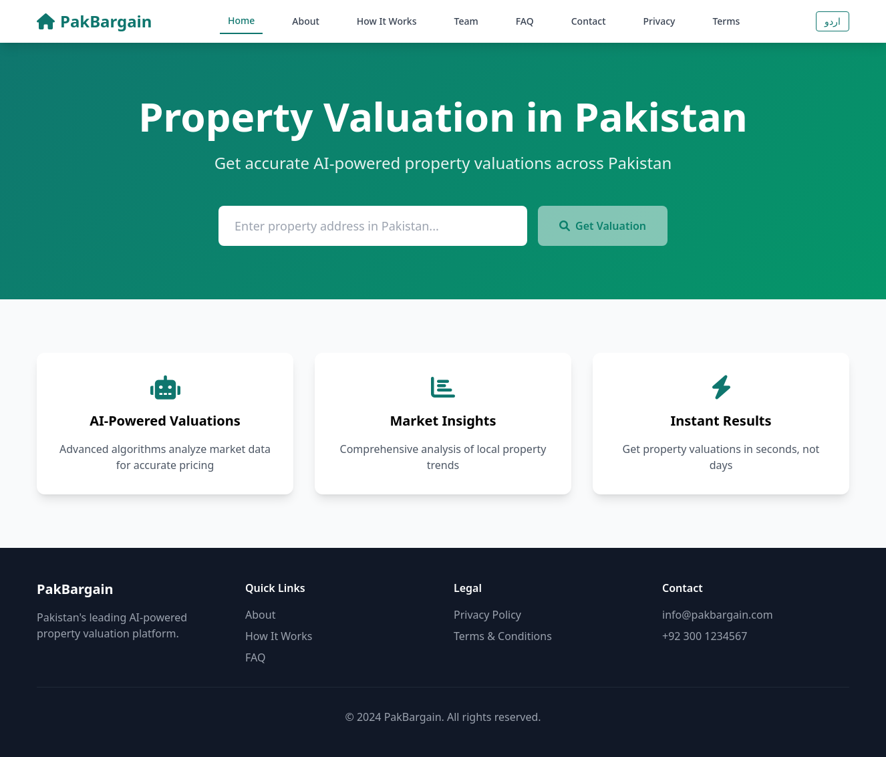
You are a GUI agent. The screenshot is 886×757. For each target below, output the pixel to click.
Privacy (659, 21)
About (305, 21)
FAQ (525, 21)
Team (466, 21)
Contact (588, 21)
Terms (726, 21)
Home (241, 20)
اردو (833, 21)
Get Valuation (602, 225)
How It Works (387, 21)
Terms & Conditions (503, 636)
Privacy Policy (487, 614)
